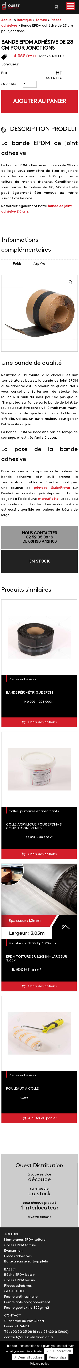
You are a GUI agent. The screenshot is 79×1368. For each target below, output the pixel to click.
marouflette (48, 498)
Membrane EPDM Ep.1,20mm (32, 943)
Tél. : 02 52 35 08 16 (20, 1331)
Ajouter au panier (39, 101)
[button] (70, 6)
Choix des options (42, 722)
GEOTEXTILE (14, 1291)
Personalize (58, 1357)
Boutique (24, 20)
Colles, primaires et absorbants (34, 811)
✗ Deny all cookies (28, 1357)
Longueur (10, 64)
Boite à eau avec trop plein (26, 1261)
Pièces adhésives (22, 679)
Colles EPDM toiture (20, 1245)
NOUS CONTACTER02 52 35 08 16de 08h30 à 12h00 (39, 537)
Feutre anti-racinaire (21, 1296)
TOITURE (11, 1234)
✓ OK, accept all (58, 1351)
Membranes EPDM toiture (25, 1239)
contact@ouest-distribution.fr (28, 1337)
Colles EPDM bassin (19, 1280)
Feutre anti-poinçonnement (27, 1302)
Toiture (41, 20)
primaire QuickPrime (52, 487)
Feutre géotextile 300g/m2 (26, 1307)
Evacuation (13, 1250)
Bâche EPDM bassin (19, 1274)
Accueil (7, 20)
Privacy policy (39, 1363)
